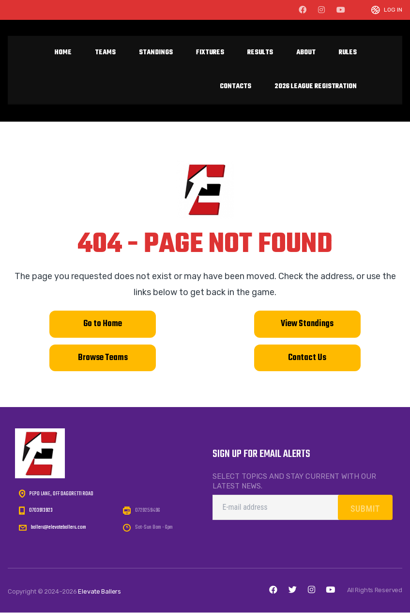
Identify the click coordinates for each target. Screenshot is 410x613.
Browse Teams (103, 358)
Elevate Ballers (99, 592)
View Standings (307, 324)
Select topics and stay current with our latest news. (294, 481)
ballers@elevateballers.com (58, 527)
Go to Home (103, 324)
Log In (393, 10)
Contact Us (307, 358)
